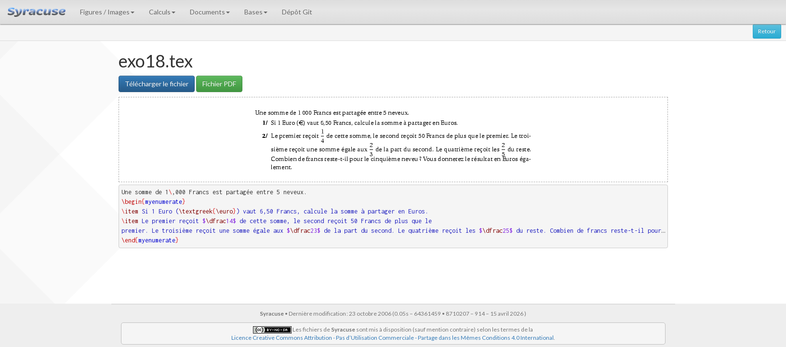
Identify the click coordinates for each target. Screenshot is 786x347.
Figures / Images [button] (107, 12)
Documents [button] (210, 12)
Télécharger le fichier (156, 84)
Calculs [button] (162, 12)
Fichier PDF (219, 84)
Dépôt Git (297, 12)
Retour (767, 31)
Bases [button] (255, 12)
